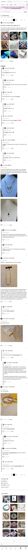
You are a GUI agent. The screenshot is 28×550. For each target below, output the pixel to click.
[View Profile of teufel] (5, 165)
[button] (14, 45)
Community (3, 4)
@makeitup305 (7, 84)
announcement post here (16, 8)
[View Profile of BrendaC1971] (8, 230)
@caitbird (6, 72)
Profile (7, 4)
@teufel (3, 249)
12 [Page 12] (11, 474)
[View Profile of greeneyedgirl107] (7, 258)
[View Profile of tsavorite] (7, 140)
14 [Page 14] (16, 474)
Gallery (15, 4)
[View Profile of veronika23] (6, 22)
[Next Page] (24, 20)
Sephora (3, 1)
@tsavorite (6, 157)
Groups (11, 4)
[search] (15, 2)
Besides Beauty (6, 15)
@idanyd (6, 108)
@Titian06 (6, 132)
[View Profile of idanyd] (7, 92)
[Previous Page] (4, 20)
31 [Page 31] (21, 474)
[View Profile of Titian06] (7, 116)
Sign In (15, 548)
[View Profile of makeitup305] (8, 68)
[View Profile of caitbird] (8, 80)
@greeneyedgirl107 (10, 310)
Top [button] (1, 544)
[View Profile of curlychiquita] (8, 448)
